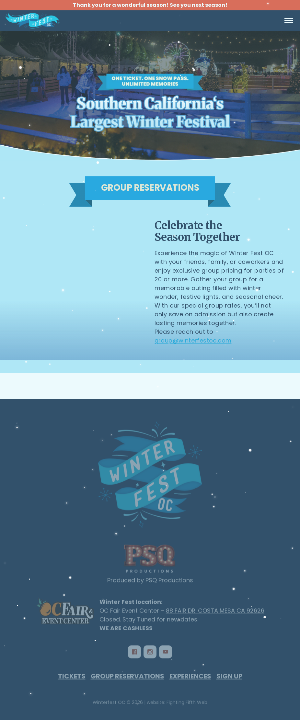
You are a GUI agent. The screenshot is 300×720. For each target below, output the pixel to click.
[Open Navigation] (289, 20)
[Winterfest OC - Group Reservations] (150, 95)
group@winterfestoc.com (193, 340)
